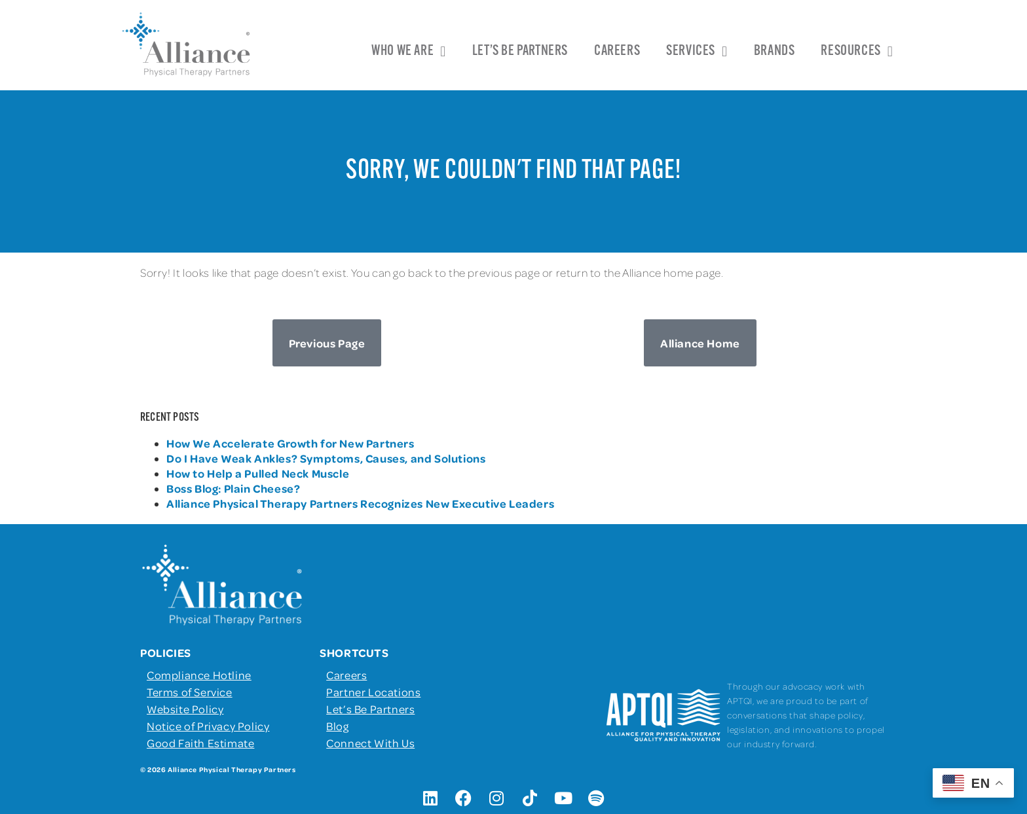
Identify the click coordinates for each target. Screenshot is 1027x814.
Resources (857, 51)
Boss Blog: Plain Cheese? (233, 488)
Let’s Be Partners (520, 51)
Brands (774, 51)
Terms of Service (190, 691)
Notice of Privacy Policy (208, 725)
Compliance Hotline (199, 674)
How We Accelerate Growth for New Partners (291, 443)
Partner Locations (373, 691)
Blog (337, 725)
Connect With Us (370, 742)
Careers (617, 51)
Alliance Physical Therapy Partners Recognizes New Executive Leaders (360, 503)
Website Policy (185, 708)
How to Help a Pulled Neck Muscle (257, 473)
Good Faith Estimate (200, 742)
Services (696, 51)
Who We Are (408, 51)
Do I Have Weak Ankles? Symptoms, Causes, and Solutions (325, 458)
